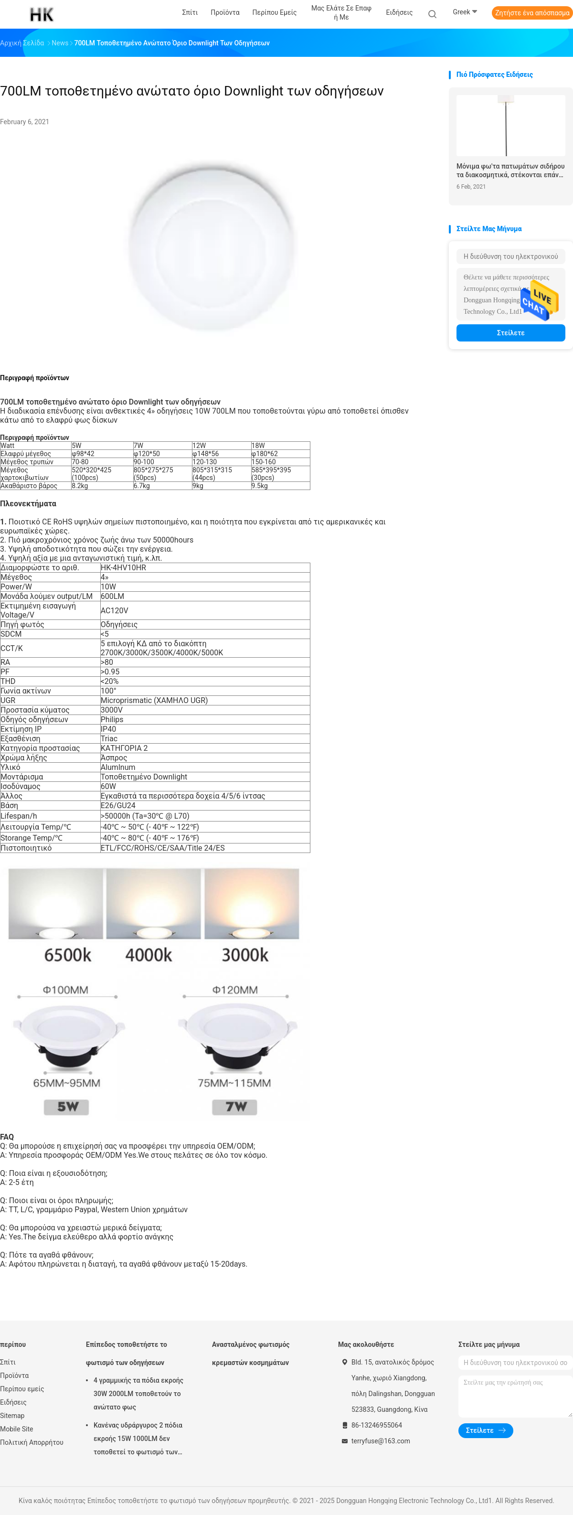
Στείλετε (511, 333)
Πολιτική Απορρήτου (32, 1442)
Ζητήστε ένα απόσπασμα (532, 13)
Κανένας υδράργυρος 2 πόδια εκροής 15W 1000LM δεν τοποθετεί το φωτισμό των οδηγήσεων (138, 1440)
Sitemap (12, 1415)
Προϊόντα (14, 1375)
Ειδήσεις (13, 1402)
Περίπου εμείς (22, 1389)
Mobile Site (16, 1429)
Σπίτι (8, 1362)
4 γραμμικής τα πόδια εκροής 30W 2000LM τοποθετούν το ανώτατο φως (138, 1393)
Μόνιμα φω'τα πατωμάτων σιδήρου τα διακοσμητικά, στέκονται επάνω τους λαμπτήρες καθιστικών (510, 170)
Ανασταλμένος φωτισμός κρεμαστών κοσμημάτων (251, 1353)
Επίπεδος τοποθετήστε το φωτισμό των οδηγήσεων (126, 1353)
